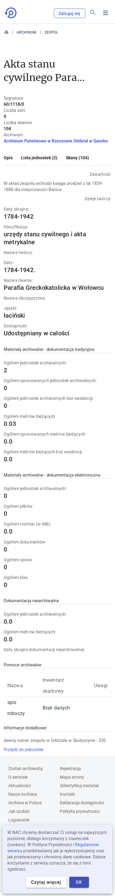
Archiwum (26, 32)
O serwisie (18, 777)
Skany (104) (77, 157)
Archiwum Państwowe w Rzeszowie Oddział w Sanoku (56, 140)
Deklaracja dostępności (82, 802)
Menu (105, 13)
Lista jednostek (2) (39, 157)
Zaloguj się (70, 13)
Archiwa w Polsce (25, 802)
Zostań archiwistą (25, 768)
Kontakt (67, 794)
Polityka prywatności (80, 811)
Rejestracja (70, 768)
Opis (8, 157)
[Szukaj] (93, 12)
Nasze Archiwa (22, 794)
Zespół (51, 32)
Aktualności (19, 785)
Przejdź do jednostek (24, 749)
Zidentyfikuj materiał (79, 785)
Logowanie (18, 819)
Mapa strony (72, 777)
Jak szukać (19, 811)
